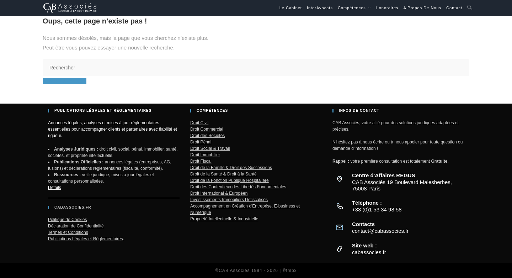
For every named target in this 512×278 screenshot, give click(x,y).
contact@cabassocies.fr (380, 231)
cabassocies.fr (369, 252)
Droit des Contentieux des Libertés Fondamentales (238, 186)
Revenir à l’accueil (64, 81)
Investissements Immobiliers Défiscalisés (229, 199)
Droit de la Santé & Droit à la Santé (223, 174)
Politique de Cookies (67, 219)
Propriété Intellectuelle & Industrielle (224, 218)
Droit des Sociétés (207, 135)
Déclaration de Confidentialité (76, 226)
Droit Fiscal (201, 161)
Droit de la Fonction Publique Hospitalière (229, 180)
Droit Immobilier (205, 154)
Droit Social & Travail (210, 148)
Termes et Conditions (68, 232)
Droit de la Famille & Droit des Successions (231, 167)
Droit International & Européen (218, 193)
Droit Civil (199, 122)
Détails (54, 187)
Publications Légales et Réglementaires (85, 238)
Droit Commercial (206, 129)
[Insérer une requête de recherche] (256, 67)
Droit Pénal (200, 142)
